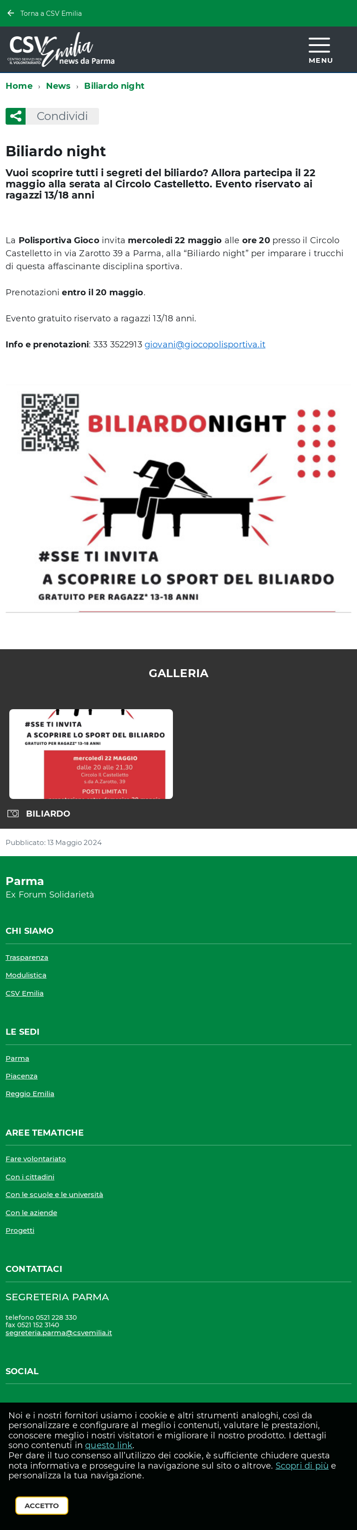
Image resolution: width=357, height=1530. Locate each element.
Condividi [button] (57, 116)
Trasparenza (27, 957)
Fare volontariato (36, 1158)
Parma (17, 1058)
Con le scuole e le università (54, 1194)
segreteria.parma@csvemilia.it (59, 1333)
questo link (108, 1445)
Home (19, 86)
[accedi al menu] (321, 49)
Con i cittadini (30, 1176)
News (58, 86)
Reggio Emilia (30, 1093)
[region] (178, 763)
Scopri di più (302, 1466)
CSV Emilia (25, 993)
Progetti (20, 1230)
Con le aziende (31, 1212)
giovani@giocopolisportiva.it (205, 344)
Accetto (42, 1505)
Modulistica (26, 975)
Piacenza (22, 1075)
